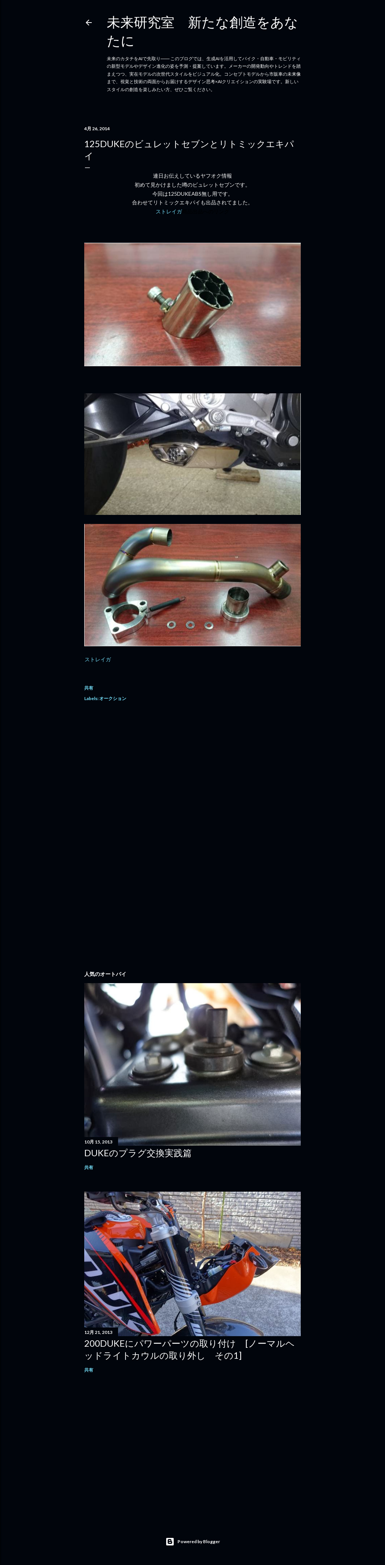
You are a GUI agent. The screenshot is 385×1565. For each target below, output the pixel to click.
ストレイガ (192, 211)
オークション (112, 698)
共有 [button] (88, 688)
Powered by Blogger (192, 1541)
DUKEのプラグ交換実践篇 (138, 1152)
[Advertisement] (192, 775)
